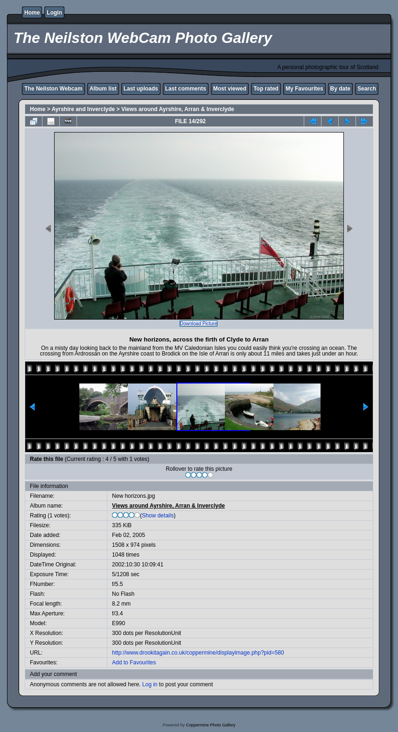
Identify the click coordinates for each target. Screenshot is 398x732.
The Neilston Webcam (53, 88)
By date (340, 88)
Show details (158, 515)
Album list (103, 88)
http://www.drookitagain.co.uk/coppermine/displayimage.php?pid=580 (198, 652)
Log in (150, 684)
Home (32, 12)
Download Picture (198, 323)
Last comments (185, 88)
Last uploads (141, 88)
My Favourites (304, 88)
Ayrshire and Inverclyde (83, 109)
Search (366, 88)
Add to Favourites (134, 662)
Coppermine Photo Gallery (210, 725)
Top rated (266, 88)
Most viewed (229, 88)
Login (54, 12)
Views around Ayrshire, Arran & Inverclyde (177, 109)
